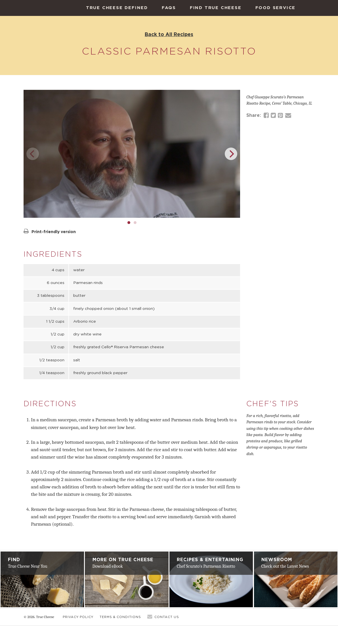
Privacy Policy (78, 617)
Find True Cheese (216, 7)
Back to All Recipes (169, 34)
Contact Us (166, 617)
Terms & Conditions (120, 617)
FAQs (169, 7)
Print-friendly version (50, 231)
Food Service (275, 7)
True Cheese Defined (117, 7)
